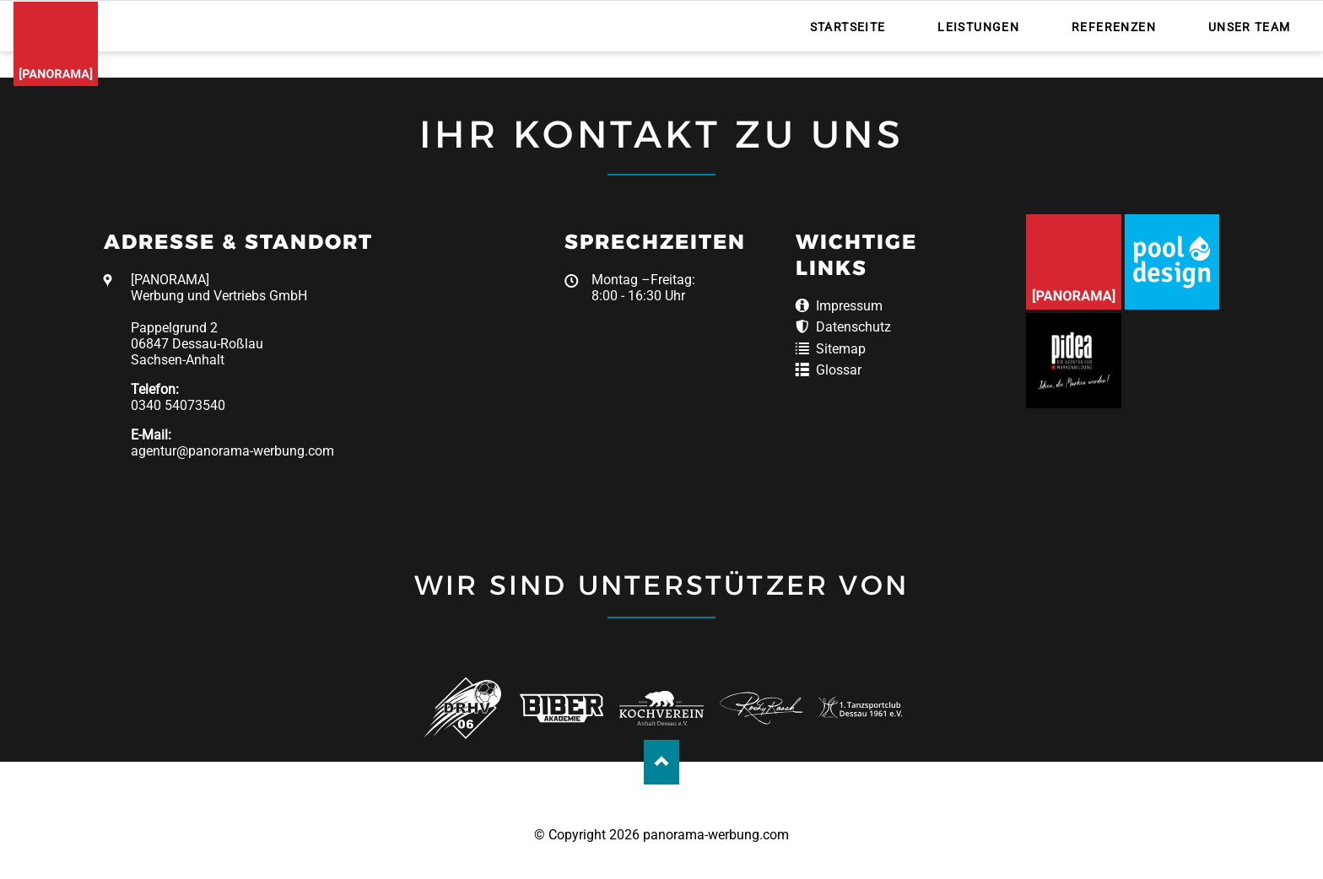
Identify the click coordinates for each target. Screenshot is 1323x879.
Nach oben (662, 762)
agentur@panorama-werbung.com (232, 451)
